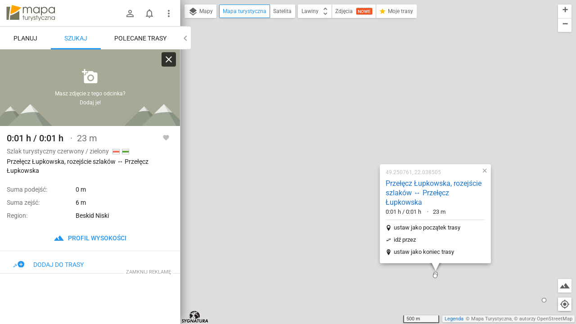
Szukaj (75, 38)
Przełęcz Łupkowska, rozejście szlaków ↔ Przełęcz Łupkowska (376, 79)
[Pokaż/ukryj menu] (169, 13)
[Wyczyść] (169, 59)
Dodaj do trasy (49, 264)
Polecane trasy (140, 38)
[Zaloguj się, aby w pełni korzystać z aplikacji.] (166, 137)
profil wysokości (90, 238)
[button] (377, 162)
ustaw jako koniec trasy (366, 138)
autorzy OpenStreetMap (545, 319)
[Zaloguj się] (130, 13)
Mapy (200, 12)
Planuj (25, 38)
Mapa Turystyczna (491, 319)
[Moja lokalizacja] (565, 304)
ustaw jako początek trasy (369, 114)
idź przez (347, 126)
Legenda (454, 319)
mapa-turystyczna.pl (30, 13)
